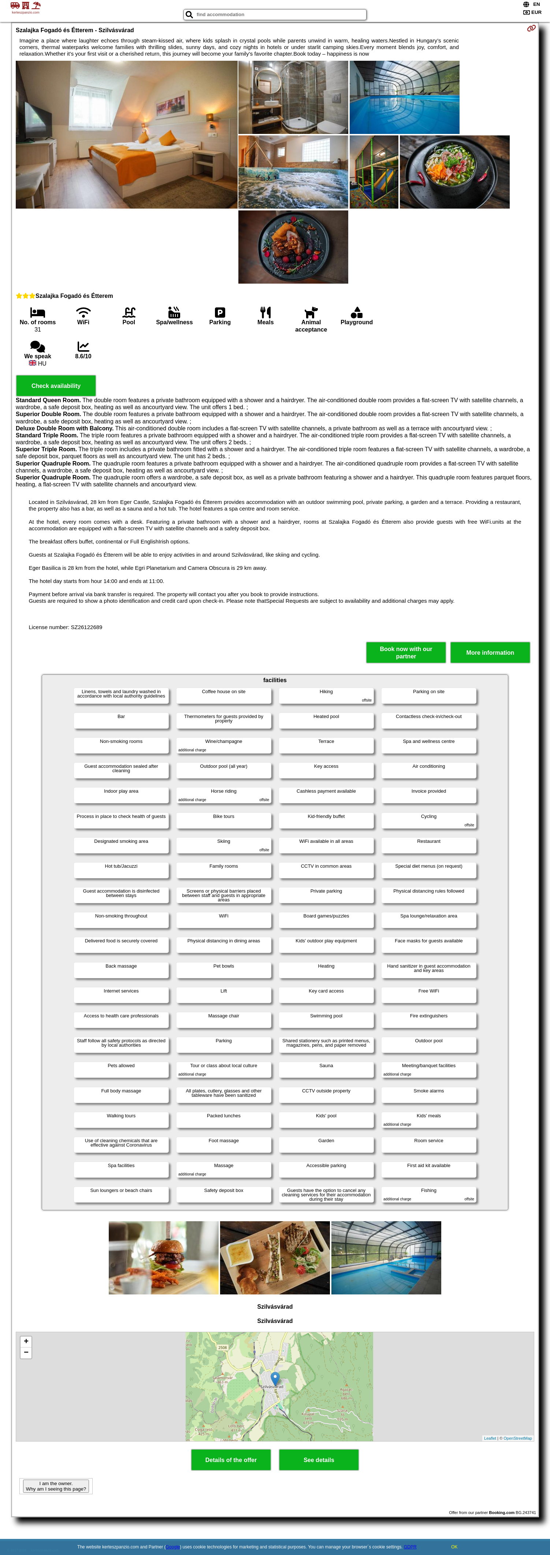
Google (173, 1547)
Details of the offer (231, 1460)
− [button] (26, 1352)
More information (490, 653)
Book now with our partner (406, 652)
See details (319, 1460)
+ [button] (26, 1342)
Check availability (56, 386)
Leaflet (490, 1438)
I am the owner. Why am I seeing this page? (56, 1486)
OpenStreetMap (517, 1438)
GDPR (410, 1547)
